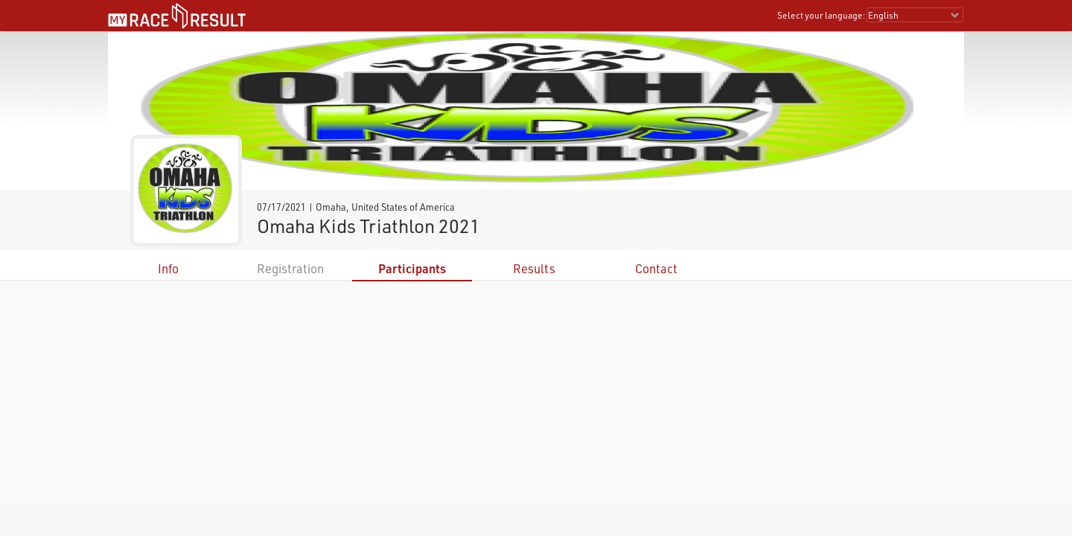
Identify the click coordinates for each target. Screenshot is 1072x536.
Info (168, 268)
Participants (412, 268)
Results (534, 268)
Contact (656, 268)
